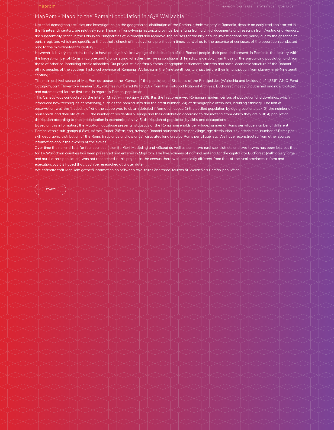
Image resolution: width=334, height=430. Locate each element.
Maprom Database (237, 6)
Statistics (266, 6)
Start (50, 189)
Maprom (47, 6)
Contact (286, 6)
